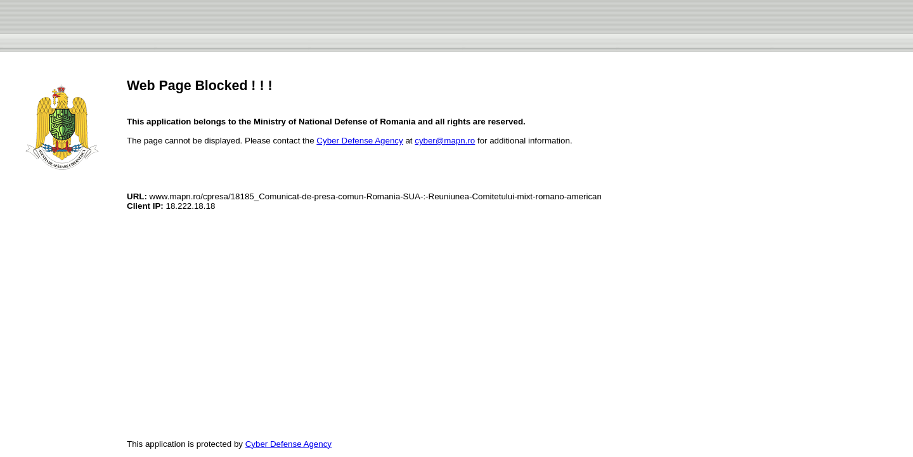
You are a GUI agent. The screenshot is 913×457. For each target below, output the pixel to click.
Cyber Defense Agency (359, 140)
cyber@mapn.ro (445, 140)
